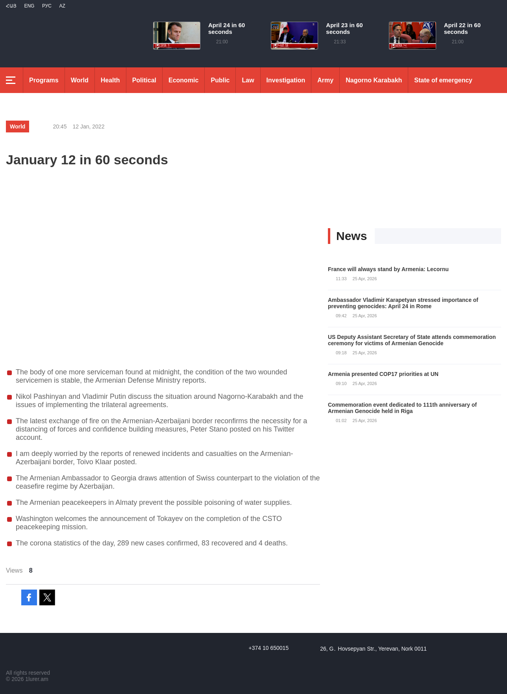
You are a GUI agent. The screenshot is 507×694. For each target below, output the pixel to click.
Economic (183, 80)
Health (110, 80)
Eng (29, 6)
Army (325, 80)
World (80, 80)
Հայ (11, 6)
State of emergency (443, 80)
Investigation (285, 80)
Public (220, 80)
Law (248, 80)
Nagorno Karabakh (374, 80)
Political (144, 80)
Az (62, 6)
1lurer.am (36, 679)
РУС (47, 6)
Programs (44, 80)
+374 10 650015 (269, 648)
